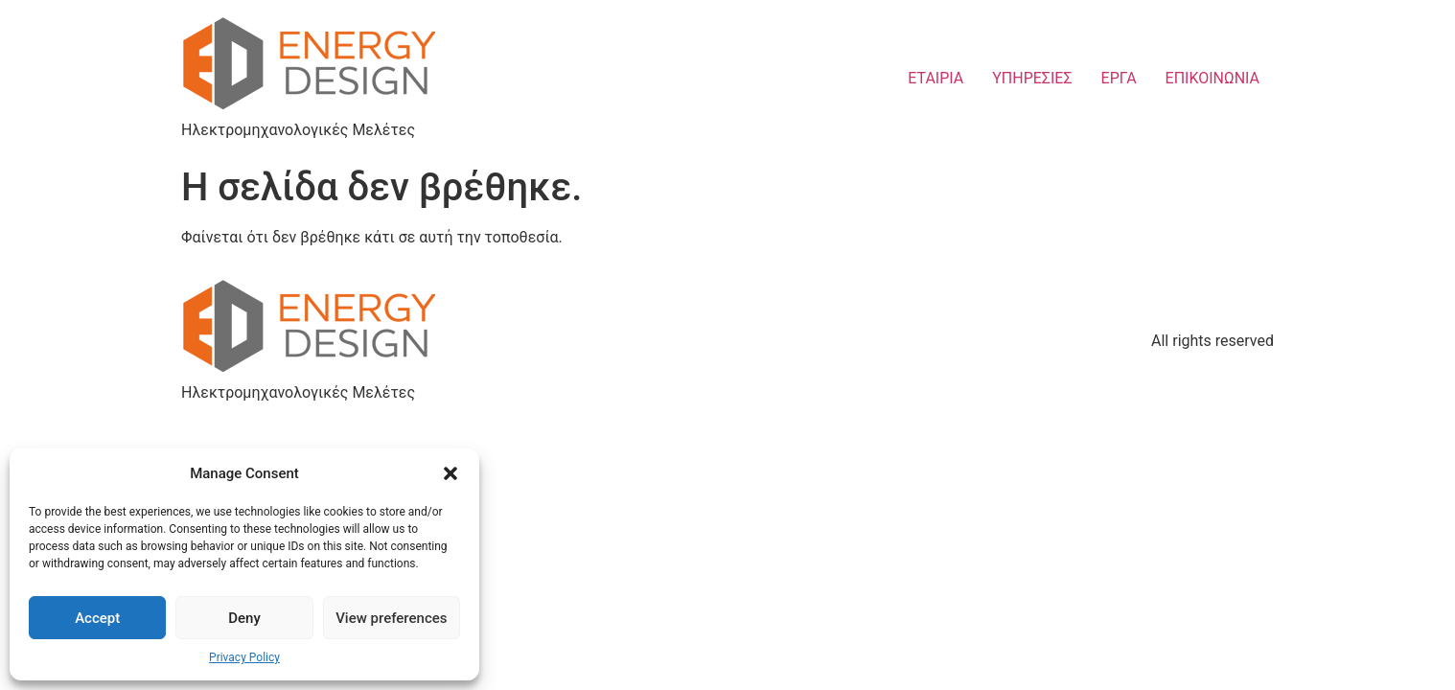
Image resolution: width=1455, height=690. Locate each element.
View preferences (391, 618)
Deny (244, 618)
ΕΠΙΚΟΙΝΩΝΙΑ (1212, 78)
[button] (450, 473)
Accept (97, 618)
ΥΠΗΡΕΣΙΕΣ (1032, 78)
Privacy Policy (244, 657)
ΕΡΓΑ (1119, 78)
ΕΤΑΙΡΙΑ (935, 78)
